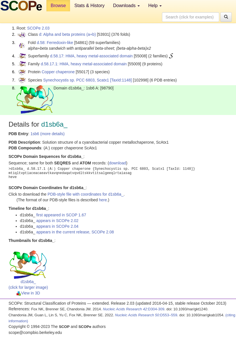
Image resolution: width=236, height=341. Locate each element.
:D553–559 (146, 315)
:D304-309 (134, 309)
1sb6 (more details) (47, 133)
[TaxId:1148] (121, 80)
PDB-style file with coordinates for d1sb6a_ (86, 194)
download (117, 163)
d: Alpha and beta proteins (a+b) (67, 34)
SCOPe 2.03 (38, 28)
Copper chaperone (58, 72)
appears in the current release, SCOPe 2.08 (75, 232)
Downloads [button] (126, 5)
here (103, 200)
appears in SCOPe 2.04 (57, 226)
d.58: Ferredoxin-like (55, 42)
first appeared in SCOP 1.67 (61, 215)
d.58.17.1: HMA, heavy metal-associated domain (84, 64)
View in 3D (28, 293)
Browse (58, 5)
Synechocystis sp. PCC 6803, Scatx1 (76, 80)
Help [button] (155, 5)
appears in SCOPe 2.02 (57, 220)
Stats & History (89, 5)
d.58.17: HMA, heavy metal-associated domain (91, 56)
